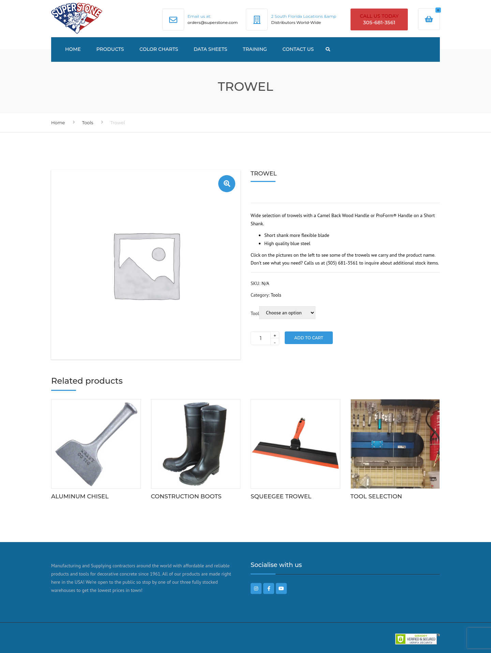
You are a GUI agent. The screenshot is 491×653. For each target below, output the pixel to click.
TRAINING (255, 49)
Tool (255, 313)
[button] (226, 183)
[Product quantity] (265, 338)
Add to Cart (308, 337)
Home (73, 49)
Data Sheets (210, 49)
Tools (87, 122)
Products (110, 49)
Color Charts (158, 49)
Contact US (298, 49)
